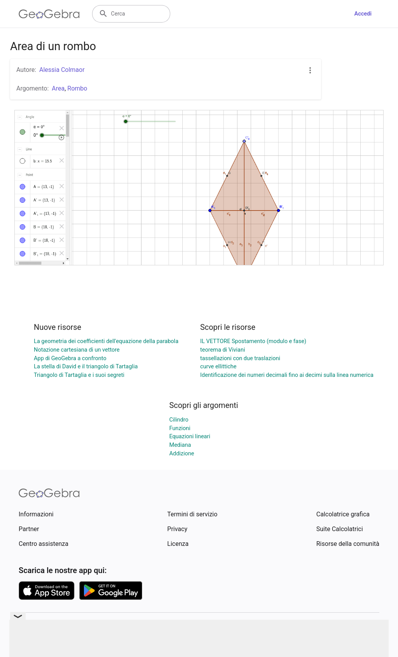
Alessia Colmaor (62, 69)
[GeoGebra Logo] (49, 14)
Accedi (363, 13)
